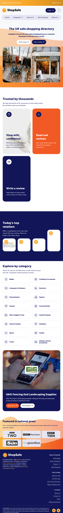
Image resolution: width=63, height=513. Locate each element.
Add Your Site (56, 475)
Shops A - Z (56, 464)
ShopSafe (19, 459)
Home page (56, 458)
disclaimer (12, 468)
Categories (18, 17)
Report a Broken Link (53, 484)
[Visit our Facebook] (54, 510)
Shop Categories (55, 461)
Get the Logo (56, 478)
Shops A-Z (30, 17)
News (58, 499)
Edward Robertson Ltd (9, 463)
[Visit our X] (58, 510)
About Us (55, 17)
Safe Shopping (43, 17)
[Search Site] (59, 10)
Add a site (56, 3)
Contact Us (56, 496)
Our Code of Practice (53, 481)
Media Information (54, 502)
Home (7, 17)
